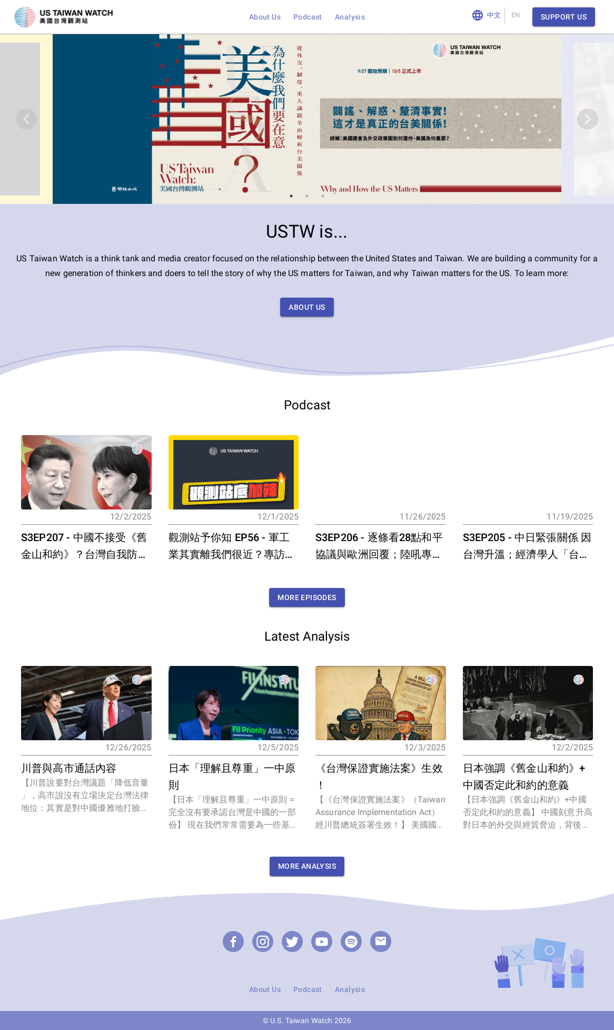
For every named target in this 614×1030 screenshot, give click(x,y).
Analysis (350, 17)
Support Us (563, 17)
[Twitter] (292, 941)
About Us (265, 17)
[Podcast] (351, 941)
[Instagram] (263, 941)
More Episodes (306, 597)
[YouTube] (321, 941)
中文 (494, 15)
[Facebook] (233, 941)
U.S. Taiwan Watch (301, 1020)
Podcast (307, 17)
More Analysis (307, 866)
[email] (380, 941)
